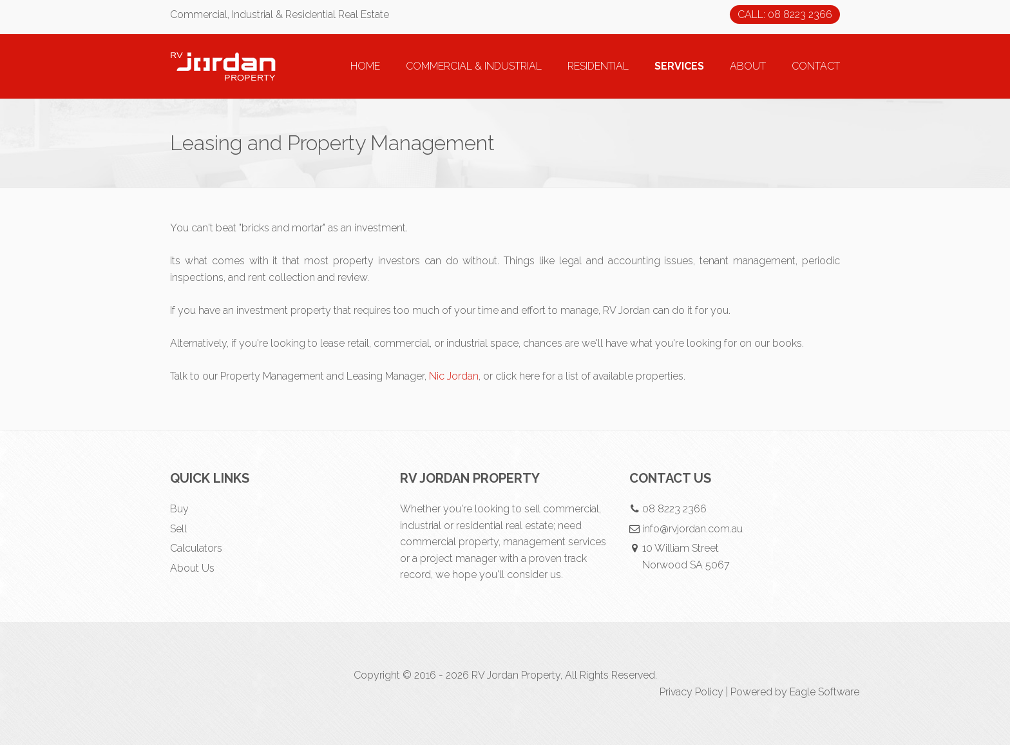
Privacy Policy (691, 692)
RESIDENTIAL (598, 66)
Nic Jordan (454, 376)
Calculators (196, 548)
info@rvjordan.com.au (692, 529)
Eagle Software (824, 692)
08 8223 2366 (674, 509)
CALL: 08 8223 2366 (785, 14)
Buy (179, 509)
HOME (365, 66)
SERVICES (679, 66)
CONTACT (816, 66)
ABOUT (748, 66)
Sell (178, 529)
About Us (192, 568)
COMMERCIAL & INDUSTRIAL (474, 66)
